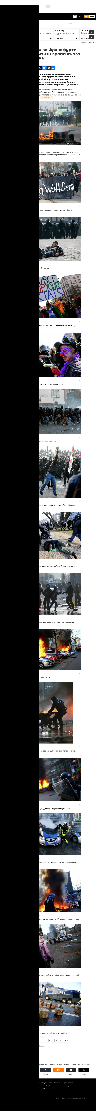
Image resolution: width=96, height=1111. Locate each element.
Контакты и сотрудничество (42, 1083)
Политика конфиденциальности (13, 1086)
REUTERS (25, 148)
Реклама (57, 1083)
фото (26, 1041)
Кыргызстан (7, 1064)
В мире (51, 1041)
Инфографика (84, 1064)
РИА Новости (47, 97)
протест (41, 1045)
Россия (52, 1064)
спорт (59, 1064)
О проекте (6, 1083)
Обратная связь (48, 1089)
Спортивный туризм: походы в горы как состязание (40, 34)
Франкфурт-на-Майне (62, 1041)
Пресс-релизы (68, 1083)
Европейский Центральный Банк (26, 1045)
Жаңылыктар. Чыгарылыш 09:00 (64, 34)
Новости (32, 1041)
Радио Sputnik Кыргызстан (36, 1064)
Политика (19, 1041)
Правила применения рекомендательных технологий (21, 1089)
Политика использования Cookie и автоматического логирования (50, 1086)
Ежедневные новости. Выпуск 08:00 (14, 34)
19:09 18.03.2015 (21, 63)
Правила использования (20, 1083)
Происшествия (42, 1041)
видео (66, 1064)
